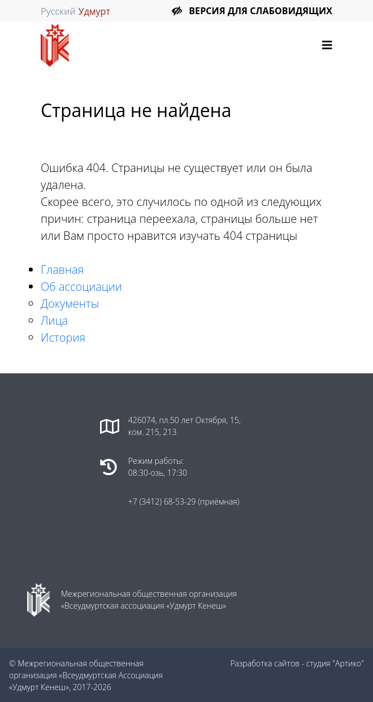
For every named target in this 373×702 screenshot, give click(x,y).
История (63, 337)
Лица (54, 320)
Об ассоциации (81, 286)
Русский (58, 11)
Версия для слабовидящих (260, 11)
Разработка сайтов (265, 663)
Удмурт (94, 11)
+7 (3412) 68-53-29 (163, 501)
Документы (70, 303)
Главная (62, 269)
